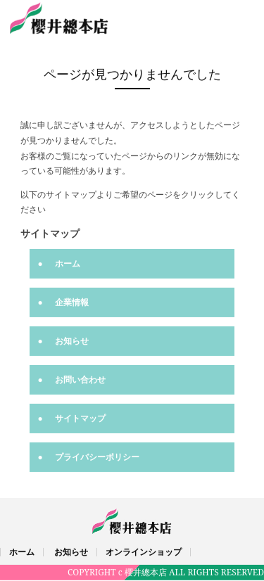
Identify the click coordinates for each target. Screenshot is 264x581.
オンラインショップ (144, 551)
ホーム (67, 263)
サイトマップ (80, 417)
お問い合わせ (80, 379)
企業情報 (72, 301)
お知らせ (72, 340)
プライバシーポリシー (97, 456)
